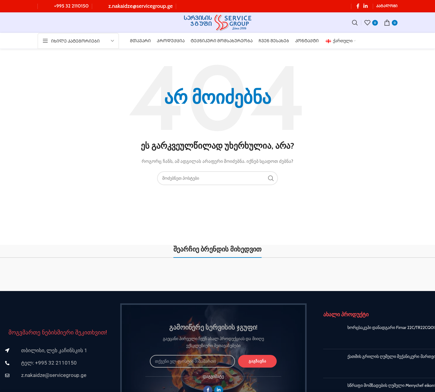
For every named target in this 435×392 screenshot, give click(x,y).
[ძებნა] (355, 23)
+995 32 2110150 (71, 6)
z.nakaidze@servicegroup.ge (140, 6)
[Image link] (57, 311)
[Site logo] (218, 22)
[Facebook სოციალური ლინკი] (358, 6)
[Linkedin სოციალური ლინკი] (366, 6)
